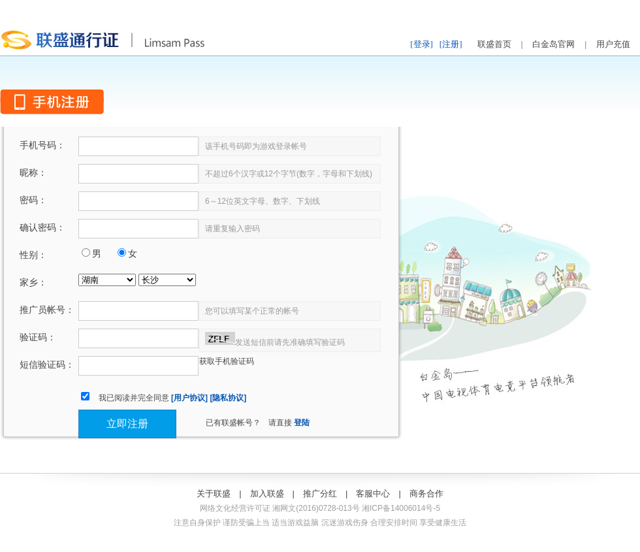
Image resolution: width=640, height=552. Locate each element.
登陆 (302, 422)
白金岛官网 (553, 44)
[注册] (451, 44)
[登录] (421, 44)
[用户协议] (189, 397)
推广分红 (320, 493)
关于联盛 (214, 493)
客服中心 (373, 493)
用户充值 (613, 44)
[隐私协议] (228, 397)
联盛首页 (494, 44)
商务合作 (426, 493)
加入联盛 (267, 493)
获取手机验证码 (226, 361)
